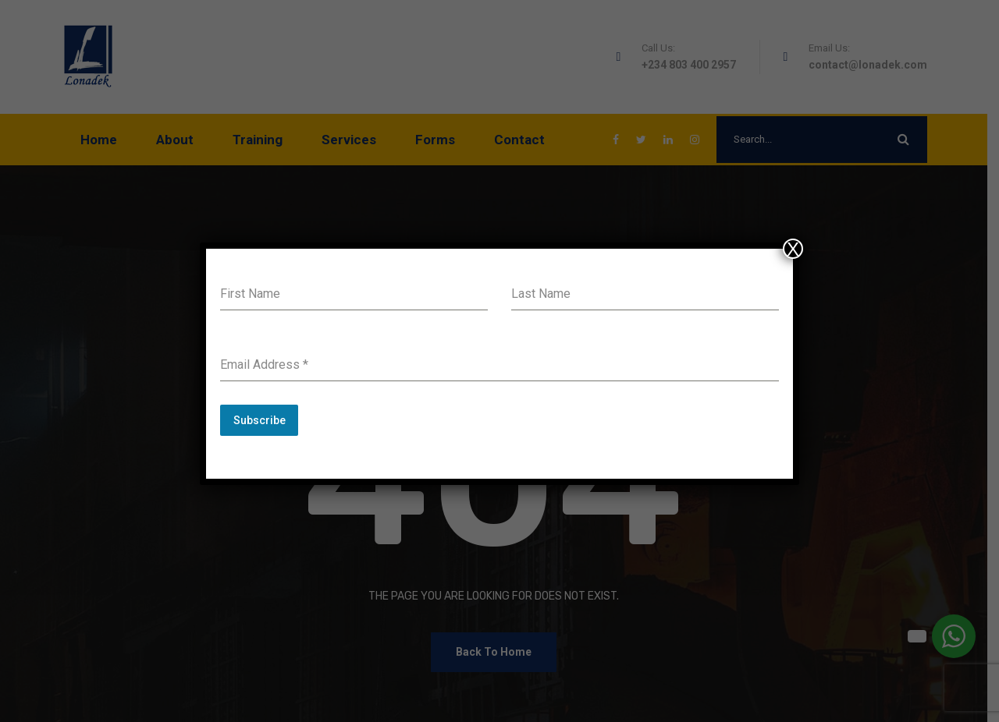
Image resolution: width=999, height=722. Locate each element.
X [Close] (793, 249)
